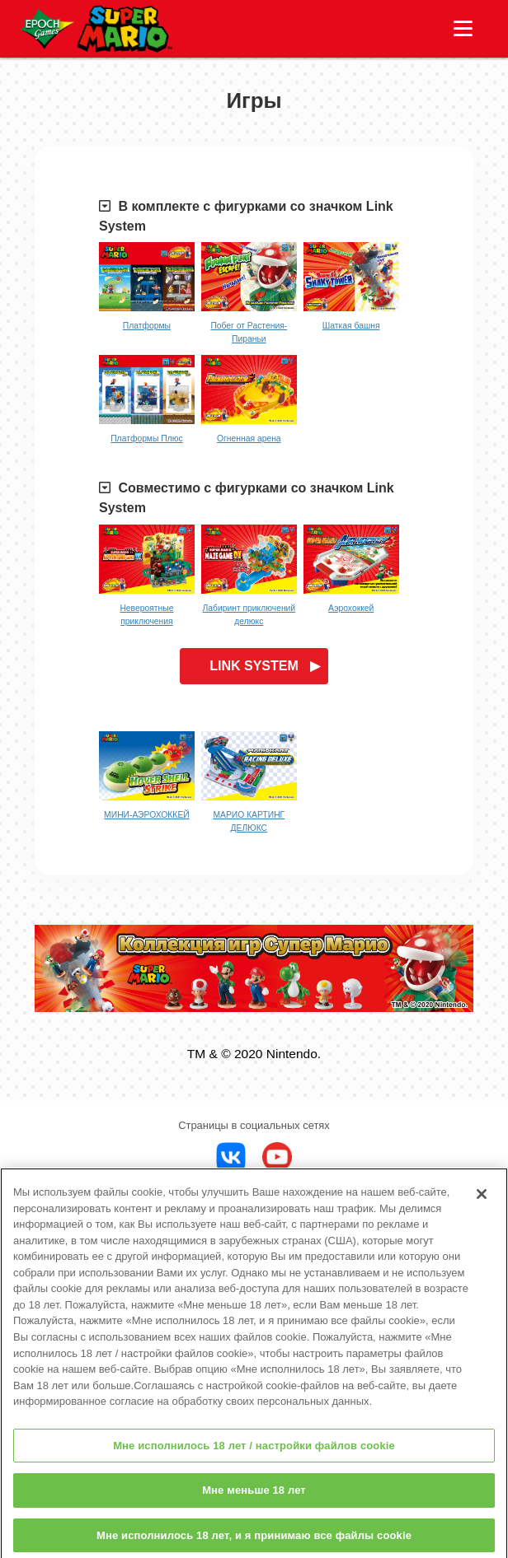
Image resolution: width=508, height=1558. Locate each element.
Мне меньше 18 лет (254, 1496)
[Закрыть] (481, 1200)
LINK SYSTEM (254, 666)
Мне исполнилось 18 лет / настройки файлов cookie (254, 1452)
